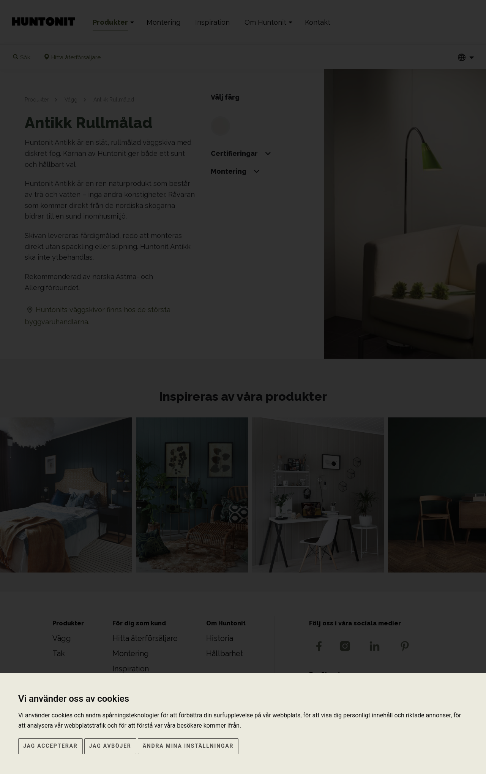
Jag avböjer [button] (110, 746)
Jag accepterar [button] (50, 746)
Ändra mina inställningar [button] (188, 746)
